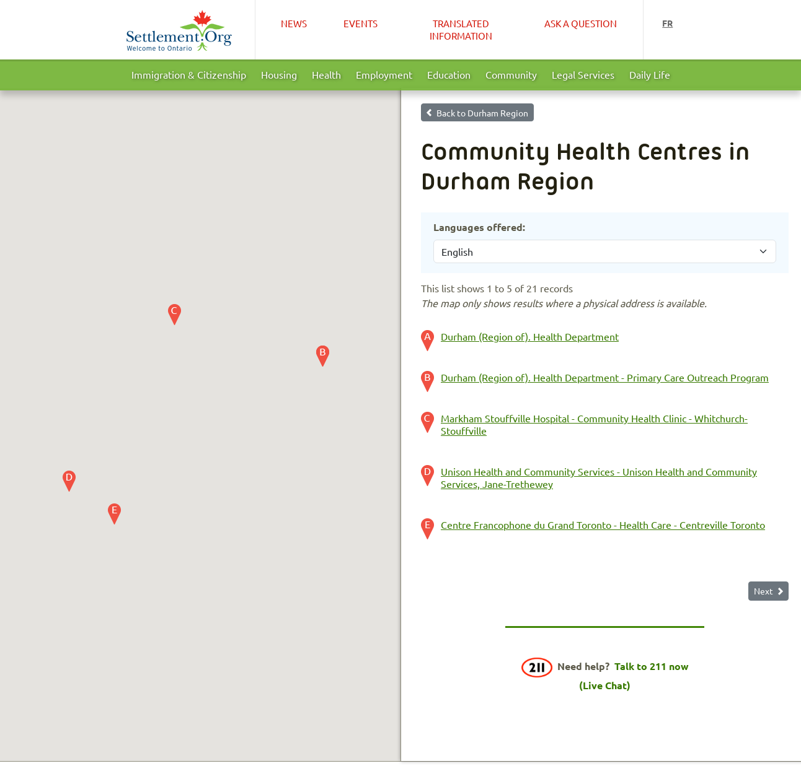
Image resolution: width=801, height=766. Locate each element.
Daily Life (649, 74)
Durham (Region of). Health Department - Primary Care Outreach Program (605, 377)
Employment (384, 74)
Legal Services (583, 74)
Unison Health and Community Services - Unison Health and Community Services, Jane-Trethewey (599, 477)
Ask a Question (580, 23)
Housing (279, 74)
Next (763, 590)
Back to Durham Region (482, 112)
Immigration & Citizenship (188, 74)
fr (667, 22)
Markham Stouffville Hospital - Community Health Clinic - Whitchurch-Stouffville (594, 424)
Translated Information (461, 29)
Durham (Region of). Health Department (530, 336)
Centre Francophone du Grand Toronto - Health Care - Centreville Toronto (603, 524)
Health (326, 74)
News (294, 23)
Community (511, 74)
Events (360, 23)
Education (449, 74)
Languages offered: (479, 226)
